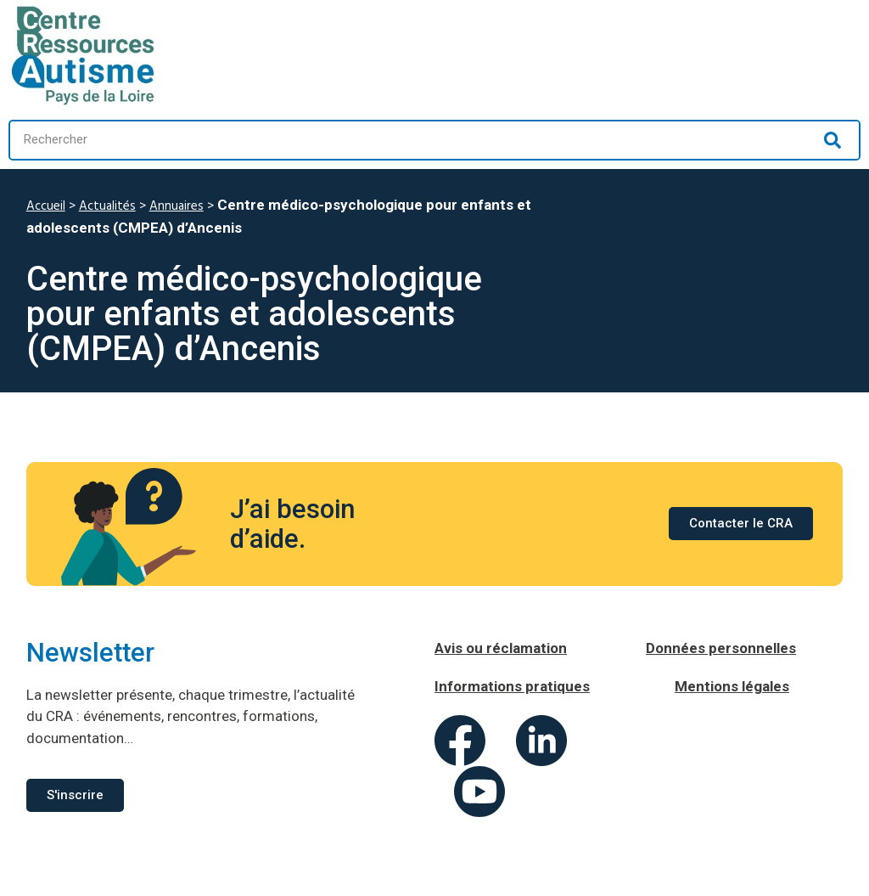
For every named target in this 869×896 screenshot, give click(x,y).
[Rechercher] (832, 140)
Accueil (45, 206)
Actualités (107, 206)
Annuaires (176, 206)
